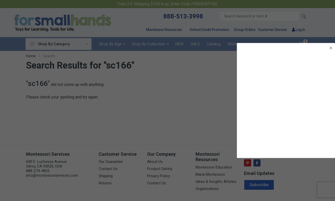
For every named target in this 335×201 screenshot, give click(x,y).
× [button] (330, 48)
